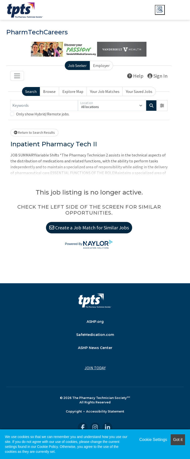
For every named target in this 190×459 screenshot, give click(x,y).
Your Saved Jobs (139, 91)
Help (135, 76)
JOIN (175, 9)
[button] (162, 105)
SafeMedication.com (95, 334)
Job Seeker (77, 65)
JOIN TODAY (95, 367)
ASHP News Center (95, 348)
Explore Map (72, 91)
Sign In (157, 76)
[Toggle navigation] (17, 76)
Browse (49, 91)
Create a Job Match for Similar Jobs (89, 227)
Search (31, 91)
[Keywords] (44, 105)
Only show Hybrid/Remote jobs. (43, 113)
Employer (101, 65)
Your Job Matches (104, 91)
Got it (178, 439)
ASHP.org (95, 321)
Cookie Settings (153, 439)
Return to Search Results (34, 132)
